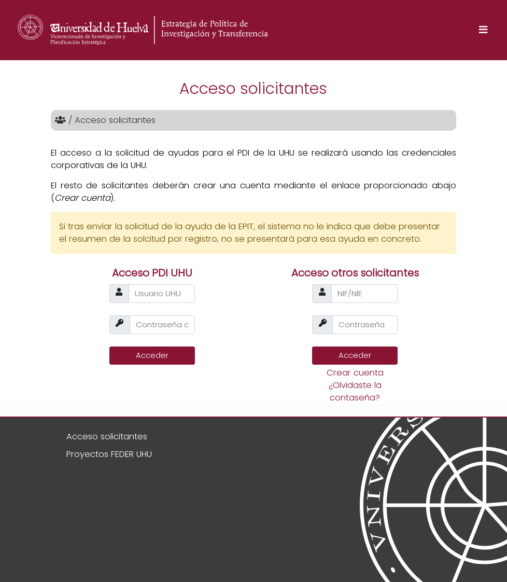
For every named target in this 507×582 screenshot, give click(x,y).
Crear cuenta (355, 373)
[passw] (162, 324)
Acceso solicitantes (106, 436)
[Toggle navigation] (483, 30)
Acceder (152, 355)
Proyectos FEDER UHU (109, 454)
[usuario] (162, 293)
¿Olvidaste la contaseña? (355, 391)
